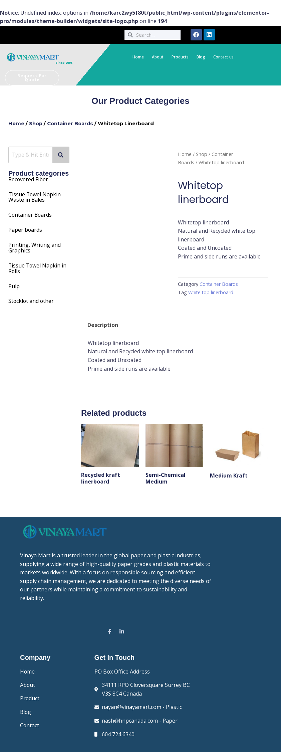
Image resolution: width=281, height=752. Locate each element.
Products (180, 57)
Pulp (14, 283)
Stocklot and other (31, 298)
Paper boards (25, 228)
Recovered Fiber (28, 179)
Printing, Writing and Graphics (34, 246)
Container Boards (71, 124)
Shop (36, 124)
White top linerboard (211, 292)
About (158, 57)
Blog (201, 57)
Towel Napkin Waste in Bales (34, 196)
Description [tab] (102, 325)
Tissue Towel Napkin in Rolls (37, 266)
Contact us (223, 57)
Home (138, 57)
